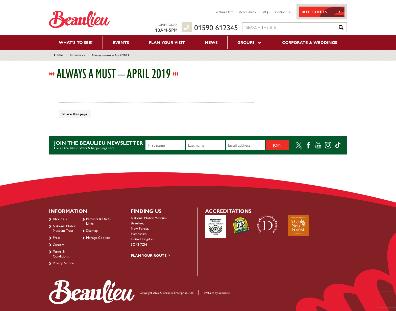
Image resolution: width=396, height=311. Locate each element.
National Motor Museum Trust (64, 227)
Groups (249, 42)
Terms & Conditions (61, 253)
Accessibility (247, 11)
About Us (60, 218)
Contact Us (283, 11)
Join (277, 145)
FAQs (265, 11)
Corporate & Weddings (309, 42)
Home (58, 55)
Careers (58, 244)
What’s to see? (76, 42)
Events (121, 42)
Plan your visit (167, 42)
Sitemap (92, 230)
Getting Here (224, 11)
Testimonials (77, 55)
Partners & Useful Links (98, 220)
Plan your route (148, 255)
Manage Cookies (98, 237)
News (211, 42)
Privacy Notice (63, 263)
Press (56, 237)
